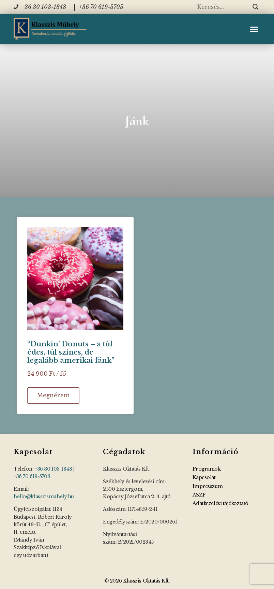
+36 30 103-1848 (53, 469)
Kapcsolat (204, 477)
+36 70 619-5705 (32, 476)
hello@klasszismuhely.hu (44, 496)
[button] (253, 29)
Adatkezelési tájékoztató (220, 503)
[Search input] (223, 7)
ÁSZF (199, 495)
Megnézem (53, 395)
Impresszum (208, 486)
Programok (207, 469)
